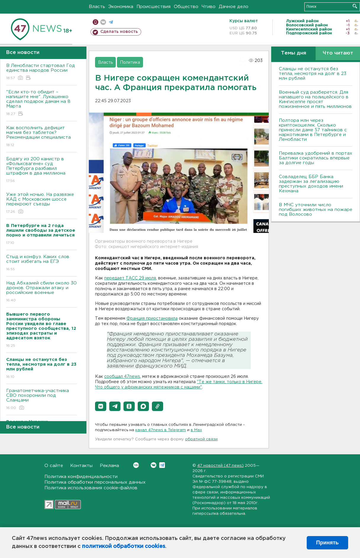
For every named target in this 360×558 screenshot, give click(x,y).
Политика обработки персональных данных (95, 482)
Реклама (109, 466)
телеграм (111, 22)
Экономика (120, 7)
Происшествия (153, 7)
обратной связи (201, 439)
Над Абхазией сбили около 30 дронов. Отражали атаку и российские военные (41, 292)
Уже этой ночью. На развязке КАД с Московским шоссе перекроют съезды (41, 203)
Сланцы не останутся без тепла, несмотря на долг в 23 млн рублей (312, 73)
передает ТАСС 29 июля (130, 278)
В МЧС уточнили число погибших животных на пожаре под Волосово (315, 209)
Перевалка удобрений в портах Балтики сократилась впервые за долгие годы (315, 158)
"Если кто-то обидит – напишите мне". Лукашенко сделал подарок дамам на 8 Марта (41, 103)
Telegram (162, 465)
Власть (97, 7)
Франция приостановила (152, 318)
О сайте (53, 466)
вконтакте (103, 22)
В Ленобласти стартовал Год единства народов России (41, 72)
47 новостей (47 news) (220, 465)
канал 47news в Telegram (160, 430)
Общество (186, 7)
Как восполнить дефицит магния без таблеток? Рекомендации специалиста (41, 137)
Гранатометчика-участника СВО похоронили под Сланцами (41, 399)
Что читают (338, 53)
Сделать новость (119, 31)
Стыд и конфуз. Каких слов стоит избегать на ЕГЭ (41, 263)
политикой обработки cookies (123, 546)
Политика (130, 62)
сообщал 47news (122, 376)
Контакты (81, 466)
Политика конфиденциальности (81, 477)
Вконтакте (136, 465)
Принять (327, 543)
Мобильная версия (95, 22)
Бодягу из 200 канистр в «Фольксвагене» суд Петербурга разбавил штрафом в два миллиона (41, 170)
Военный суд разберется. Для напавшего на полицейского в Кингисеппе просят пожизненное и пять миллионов (315, 99)
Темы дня (293, 53)
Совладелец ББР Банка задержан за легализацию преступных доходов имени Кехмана (311, 184)
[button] (100, 406)
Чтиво (209, 7)
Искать (355, 6)
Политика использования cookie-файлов (90, 488)
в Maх (196, 430)
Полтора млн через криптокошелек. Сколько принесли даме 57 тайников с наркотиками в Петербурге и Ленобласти (313, 130)
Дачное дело (233, 7)
